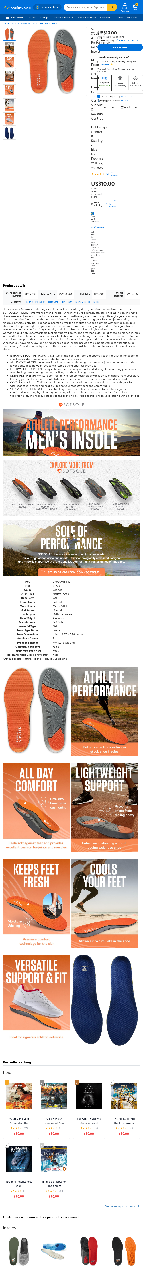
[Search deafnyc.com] (85, 7)
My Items (132, 17)
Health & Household (20, 23)
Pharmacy (105, 17)
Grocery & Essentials (62, 17)
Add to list (108, 107)
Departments (14, 17)
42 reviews (114, 174)
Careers (119, 17)
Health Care (37, 23)
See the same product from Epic (122, 1206)
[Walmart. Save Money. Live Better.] (17, 7)
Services (31, 17)
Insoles (96, 301)
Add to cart (120, 47)
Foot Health (51, 23)
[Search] (112, 7)
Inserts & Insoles (82, 301)
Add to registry (130, 107)
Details (124, 100)
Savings (44, 17)
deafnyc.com (98, 227)
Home (6, 23)
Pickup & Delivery (86, 17)
